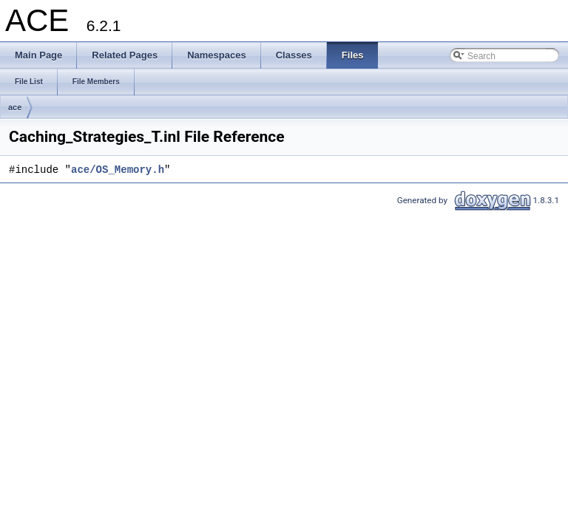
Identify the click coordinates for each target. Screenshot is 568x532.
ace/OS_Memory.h (117, 170)
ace (14, 107)
